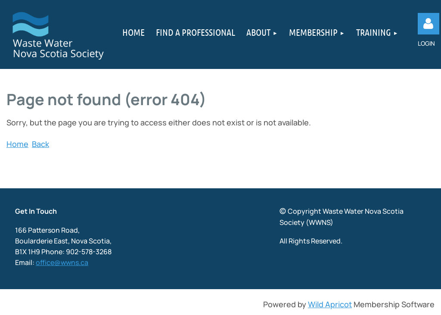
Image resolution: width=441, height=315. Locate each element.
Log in (428, 23)
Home (17, 144)
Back (40, 144)
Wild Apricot (330, 304)
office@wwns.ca (62, 262)
